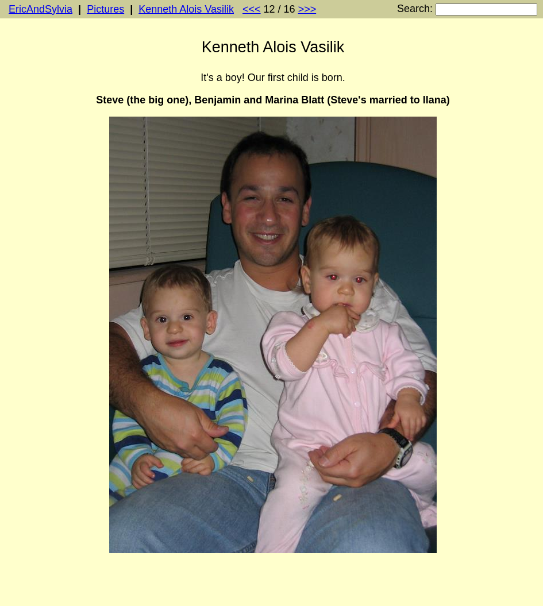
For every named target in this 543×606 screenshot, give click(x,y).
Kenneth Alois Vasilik (186, 9)
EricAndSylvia (40, 9)
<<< (251, 9)
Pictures (105, 9)
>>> (307, 9)
